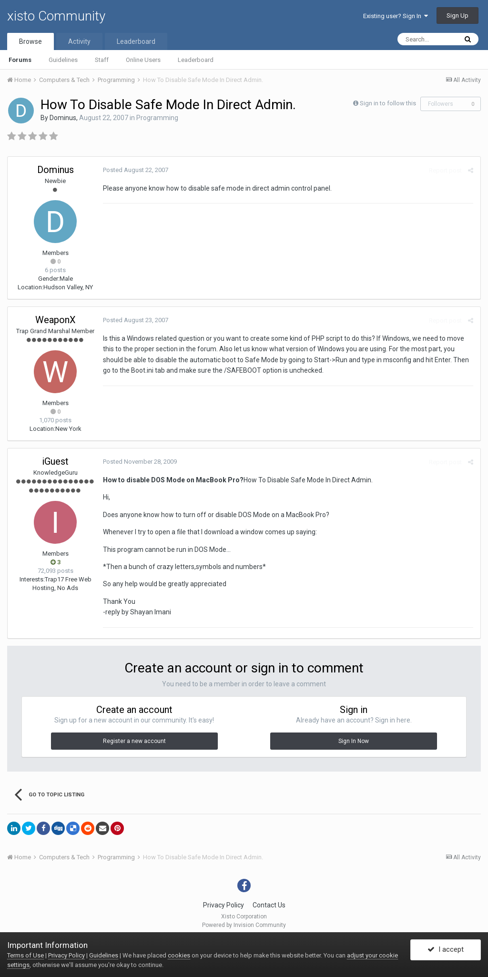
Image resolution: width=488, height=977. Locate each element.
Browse (30, 41)
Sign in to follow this (388, 103)
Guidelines (63, 59)
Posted (135, 169)
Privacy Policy (223, 905)
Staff (102, 59)
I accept (445, 950)
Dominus (63, 118)
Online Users (143, 59)
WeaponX (55, 320)
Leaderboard (196, 59)
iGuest (55, 461)
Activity (79, 41)
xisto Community (56, 16)
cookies (179, 955)
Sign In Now (353, 741)
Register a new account (134, 741)
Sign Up (457, 15)
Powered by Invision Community (244, 925)
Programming (157, 118)
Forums (20, 59)
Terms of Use (25, 955)
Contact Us (269, 905)
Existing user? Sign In (395, 16)
